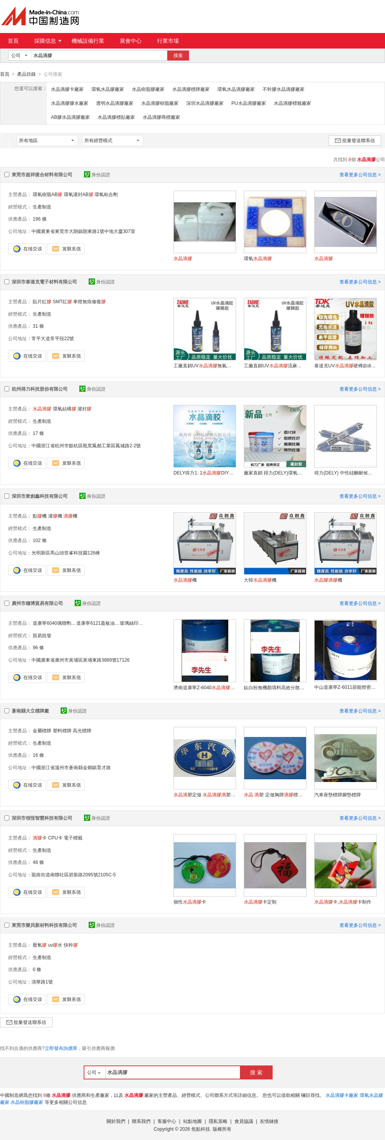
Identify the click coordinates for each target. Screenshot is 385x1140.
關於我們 (116, 1121)
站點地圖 (192, 1121)
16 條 (38, 755)
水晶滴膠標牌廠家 (191, 89)
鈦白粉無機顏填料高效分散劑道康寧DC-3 (275, 687)
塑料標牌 (62, 730)
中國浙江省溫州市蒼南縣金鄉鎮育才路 (71, 767)
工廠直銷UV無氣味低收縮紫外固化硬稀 (204, 365)
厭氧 (40, 944)
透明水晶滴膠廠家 (114, 103)
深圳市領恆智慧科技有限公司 (42, 817)
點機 (40, 515)
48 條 (38, 862)
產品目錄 (26, 74)
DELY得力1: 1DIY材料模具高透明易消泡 (204, 472)
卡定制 (260, 901)
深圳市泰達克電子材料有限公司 (44, 281)
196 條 (39, 218)
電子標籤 (73, 837)
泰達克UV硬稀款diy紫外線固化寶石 (345, 365)
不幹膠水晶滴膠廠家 (283, 89)
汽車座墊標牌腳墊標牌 (337, 794)
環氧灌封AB (78, 194)
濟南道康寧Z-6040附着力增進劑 (204, 687)
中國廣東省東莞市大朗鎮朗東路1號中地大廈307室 (83, 231)
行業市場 (168, 41)
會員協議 (243, 1121)
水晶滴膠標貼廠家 (116, 117)
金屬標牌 (42, 730)
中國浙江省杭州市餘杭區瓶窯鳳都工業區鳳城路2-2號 (86, 445)
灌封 (84, 408)
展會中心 (131, 41)
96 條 (38, 647)
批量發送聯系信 (355, 140)
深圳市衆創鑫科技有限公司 (40, 496)
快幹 (71, 944)
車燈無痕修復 (89, 301)
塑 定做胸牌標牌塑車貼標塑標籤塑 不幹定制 (275, 794)
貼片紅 (42, 301)
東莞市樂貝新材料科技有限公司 (44, 925)
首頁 (13, 41)
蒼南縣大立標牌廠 (30, 710)
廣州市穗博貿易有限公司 (37, 603)
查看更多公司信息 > (360, 174)
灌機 (55, 515)
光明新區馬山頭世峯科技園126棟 (66, 552)
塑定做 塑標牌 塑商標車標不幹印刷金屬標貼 (204, 794)
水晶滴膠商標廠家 (161, 117)
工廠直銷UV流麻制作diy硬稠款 (275, 365)
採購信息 (47, 41)
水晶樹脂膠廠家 (148, 89)
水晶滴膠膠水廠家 (69, 103)
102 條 (39, 540)
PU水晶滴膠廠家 (248, 103)
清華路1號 (42, 981)
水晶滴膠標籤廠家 (292, 103)
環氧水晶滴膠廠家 (236, 89)
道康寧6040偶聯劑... (54, 623)
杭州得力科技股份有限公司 (40, 388)
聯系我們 (141, 1121)
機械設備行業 (88, 41)
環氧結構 (64, 408)
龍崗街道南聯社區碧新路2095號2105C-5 (74, 874)
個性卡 (189, 901)
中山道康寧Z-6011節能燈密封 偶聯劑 (345, 687)
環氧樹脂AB (47, 194)
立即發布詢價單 (61, 1048)
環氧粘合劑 (106, 194)
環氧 (258, 258)
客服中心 (167, 1121)
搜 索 (256, 1072)
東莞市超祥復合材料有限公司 (42, 174)
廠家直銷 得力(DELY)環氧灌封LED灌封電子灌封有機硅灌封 (275, 472)
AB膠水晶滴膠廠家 (70, 117)
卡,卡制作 (342, 901)
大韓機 (260, 579)
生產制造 (42, 206)
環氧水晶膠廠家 (107, 89)
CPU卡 (55, 837)
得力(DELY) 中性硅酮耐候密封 (345, 472)
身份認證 (97, 174)
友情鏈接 (269, 1121)
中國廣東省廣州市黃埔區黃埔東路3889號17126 (81, 659)
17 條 (38, 433)
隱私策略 (218, 1121)
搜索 (178, 55)
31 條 (38, 325)
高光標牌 (82, 730)
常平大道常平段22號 (53, 338)
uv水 (55, 944)
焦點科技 (200, 1128)
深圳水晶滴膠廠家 (205, 103)
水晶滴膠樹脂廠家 (159, 103)
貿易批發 (42, 635)
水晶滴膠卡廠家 (67, 89)
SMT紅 (62, 301)
